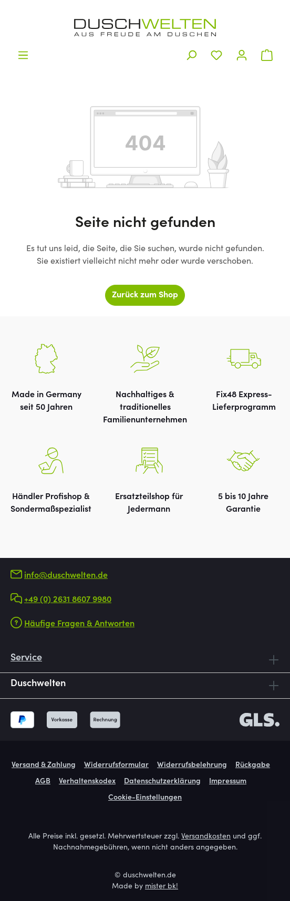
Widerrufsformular (116, 765)
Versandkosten (206, 837)
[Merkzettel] (216, 55)
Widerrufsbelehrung (192, 765)
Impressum (227, 781)
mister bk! (161, 886)
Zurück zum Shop (145, 295)
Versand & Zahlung (44, 765)
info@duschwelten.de (66, 576)
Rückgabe (252, 765)
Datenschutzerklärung (162, 781)
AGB (42, 781)
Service (26, 658)
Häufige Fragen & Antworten (79, 624)
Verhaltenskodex (87, 781)
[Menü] (23, 55)
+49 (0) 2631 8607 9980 (67, 600)
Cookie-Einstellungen (145, 798)
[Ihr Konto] (241, 55)
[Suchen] (191, 55)
